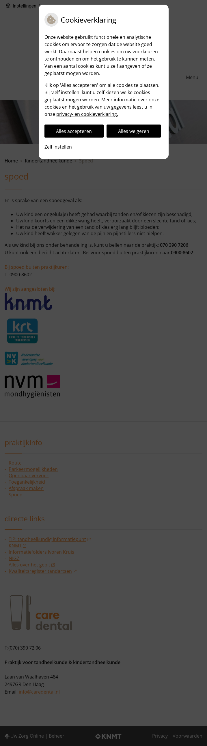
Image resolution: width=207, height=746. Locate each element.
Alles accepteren (74, 131)
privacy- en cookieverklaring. (87, 114)
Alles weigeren (133, 131)
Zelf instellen (58, 147)
